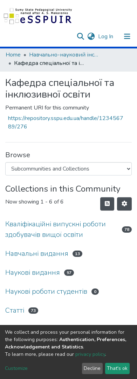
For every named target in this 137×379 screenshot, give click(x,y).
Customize (16, 368)
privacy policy (90, 354)
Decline (92, 368)
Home (13, 55)
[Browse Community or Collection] (68, 168)
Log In (106, 36)
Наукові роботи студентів (46, 291)
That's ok (117, 368)
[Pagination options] (124, 204)
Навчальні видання (36, 253)
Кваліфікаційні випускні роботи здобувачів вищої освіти (55, 229)
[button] (91, 36)
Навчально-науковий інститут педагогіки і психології (64, 55)
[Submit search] (80, 36)
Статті (14, 310)
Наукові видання (32, 272)
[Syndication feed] (107, 204)
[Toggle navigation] (127, 36)
